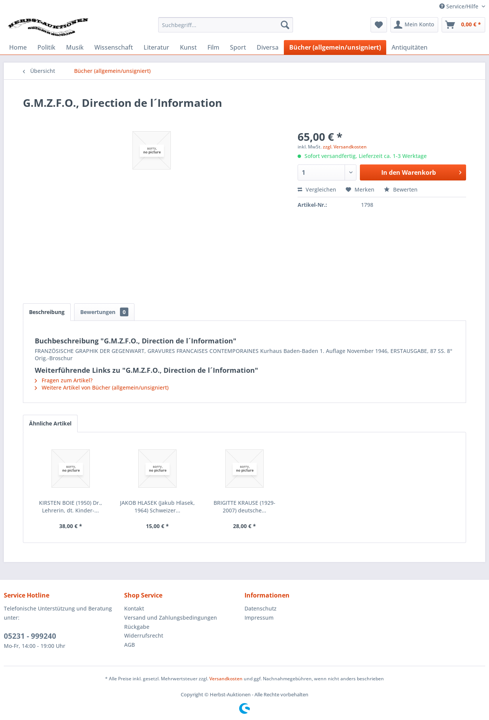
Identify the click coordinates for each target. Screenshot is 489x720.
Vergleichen (317, 189)
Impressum (259, 617)
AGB (129, 644)
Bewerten (401, 189)
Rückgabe (136, 626)
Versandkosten (226, 678)
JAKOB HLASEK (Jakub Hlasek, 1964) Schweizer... (157, 506)
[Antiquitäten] (409, 47)
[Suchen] (285, 24)
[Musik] (75, 47)
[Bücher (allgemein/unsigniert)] (335, 47)
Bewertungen (104, 312)
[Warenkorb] (463, 24)
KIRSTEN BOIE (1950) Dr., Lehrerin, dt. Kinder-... (70, 506)
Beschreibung (47, 312)
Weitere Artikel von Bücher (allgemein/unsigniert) (101, 387)
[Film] (213, 47)
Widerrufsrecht (143, 635)
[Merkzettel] (379, 24)
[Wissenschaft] (113, 47)
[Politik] (46, 47)
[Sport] (238, 47)
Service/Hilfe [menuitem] (459, 6)
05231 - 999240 (30, 636)
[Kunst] (188, 47)
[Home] (18, 47)
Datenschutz (260, 608)
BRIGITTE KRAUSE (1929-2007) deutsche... (244, 506)
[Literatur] (156, 47)
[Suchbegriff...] (225, 24)
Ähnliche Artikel (50, 423)
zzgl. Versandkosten (345, 146)
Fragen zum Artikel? (63, 380)
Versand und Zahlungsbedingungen (170, 617)
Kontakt (134, 608)
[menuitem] (225, 24)
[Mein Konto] (414, 24)
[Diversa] (267, 47)
